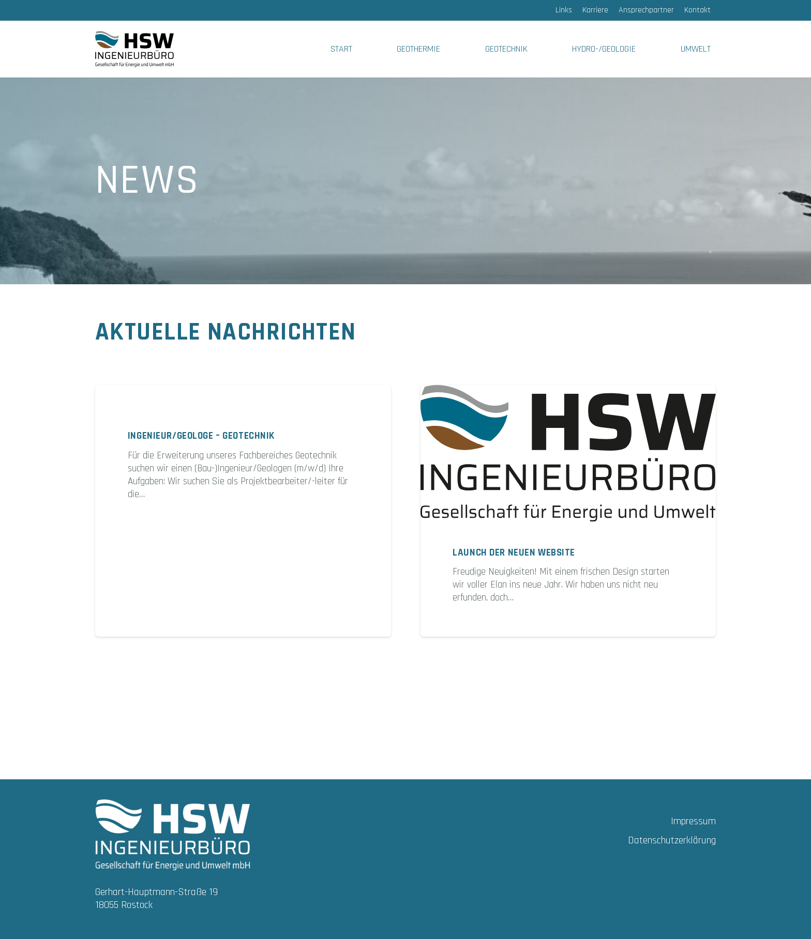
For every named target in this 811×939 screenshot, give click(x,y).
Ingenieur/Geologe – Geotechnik (201, 436)
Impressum (693, 821)
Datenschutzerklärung (672, 840)
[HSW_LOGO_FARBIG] (134, 49)
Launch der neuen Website (514, 552)
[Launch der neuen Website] (568, 453)
